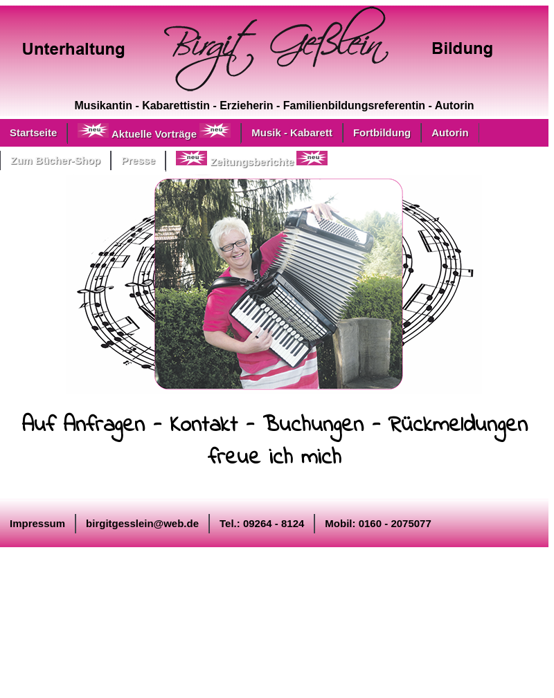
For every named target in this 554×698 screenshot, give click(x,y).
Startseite (33, 132)
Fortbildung (382, 132)
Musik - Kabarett (291, 132)
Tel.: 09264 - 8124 (262, 523)
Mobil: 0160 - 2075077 (378, 523)
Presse (138, 160)
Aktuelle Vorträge (154, 131)
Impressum (37, 523)
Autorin (449, 132)
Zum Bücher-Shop (55, 160)
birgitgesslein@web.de (142, 523)
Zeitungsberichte (252, 159)
